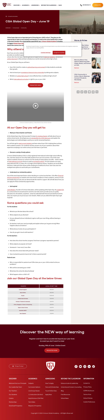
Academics (25, 5)
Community (24, 28)
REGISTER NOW (35, 85)
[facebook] (78, 92)
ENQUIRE (98, 5)
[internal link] (97, 5)
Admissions (35, 5)
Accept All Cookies (59, 52)
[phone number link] (85, 5)
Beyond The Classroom (48, 5)
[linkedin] (85, 92)
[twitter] (81, 92)
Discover (16, 5)
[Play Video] (35, 106)
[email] (93, 92)
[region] (53, 49)
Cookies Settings (45, 52)
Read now (76, 68)
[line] (89, 92)
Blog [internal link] (60, 5)
